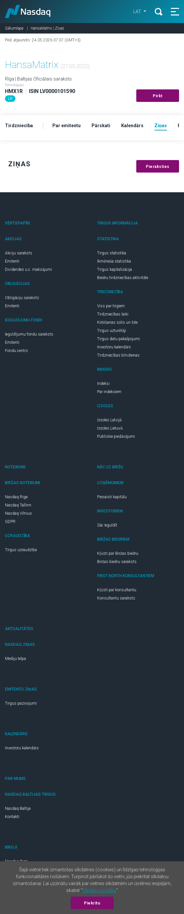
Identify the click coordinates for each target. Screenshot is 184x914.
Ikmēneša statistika (114, 261)
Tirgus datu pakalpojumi (118, 339)
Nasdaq (28, 11)
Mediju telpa (15, 658)
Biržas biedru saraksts (117, 561)
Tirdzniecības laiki (112, 314)
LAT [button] (137, 11)
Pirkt (158, 96)
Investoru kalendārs (114, 347)
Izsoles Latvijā (109, 420)
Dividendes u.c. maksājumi (28, 269)
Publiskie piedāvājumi (116, 436)
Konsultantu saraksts (116, 598)
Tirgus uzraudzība (21, 550)
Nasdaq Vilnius (18, 513)
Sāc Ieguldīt (107, 525)
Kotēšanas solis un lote (117, 322)
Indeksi (103, 383)
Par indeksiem (109, 391)
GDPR (10, 521)
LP (10, 99)
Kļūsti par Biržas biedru (117, 553)
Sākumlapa (14, 28)
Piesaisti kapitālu (112, 497)
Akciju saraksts (18, 253)
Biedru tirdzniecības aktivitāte (122, 277)
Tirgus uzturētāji (111, 330)
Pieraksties (158, 166)
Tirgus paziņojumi (21, 703)
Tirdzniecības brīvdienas (118, 355)
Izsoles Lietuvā (109, 428)
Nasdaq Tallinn (18, 505)
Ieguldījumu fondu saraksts (29, 334)
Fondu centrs (16, 350)
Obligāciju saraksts (22, 297)
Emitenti (12, 261)
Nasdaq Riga (16, 497)
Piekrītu (92, 903)
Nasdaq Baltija (18, 808)
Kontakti (12, 816)
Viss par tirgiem (111, 306)
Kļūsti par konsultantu (116, 590)
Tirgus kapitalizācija (114, 269)
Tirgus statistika (111, 253)
